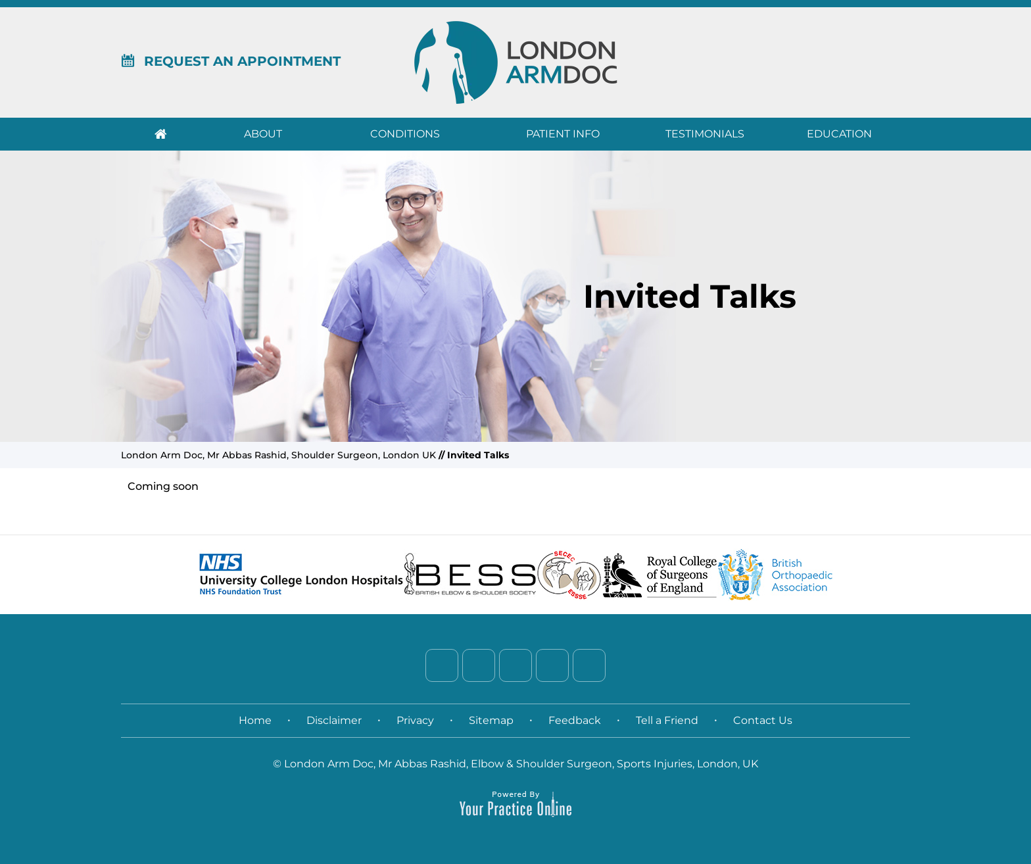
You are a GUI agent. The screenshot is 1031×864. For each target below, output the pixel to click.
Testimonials (704, 134)
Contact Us (762, 720)
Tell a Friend (667, 720)
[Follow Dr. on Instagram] (552, 665)
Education (839, 134)
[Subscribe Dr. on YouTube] (589, 665)
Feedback (574, 720)
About (263, 134)
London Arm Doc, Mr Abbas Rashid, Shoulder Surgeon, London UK (278, 455)
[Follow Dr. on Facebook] (442, 665)
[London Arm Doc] (516, 62)
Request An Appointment (231, 61)
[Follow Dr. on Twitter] (478, 665)
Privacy (415, 720)
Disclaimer (334, 720)
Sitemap (491, 720)
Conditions (405, 134)
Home (160, 134)
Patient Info (563, 134)
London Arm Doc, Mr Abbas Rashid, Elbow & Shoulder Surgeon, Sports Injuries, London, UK (521, 763)
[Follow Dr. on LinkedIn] (515, 665)
